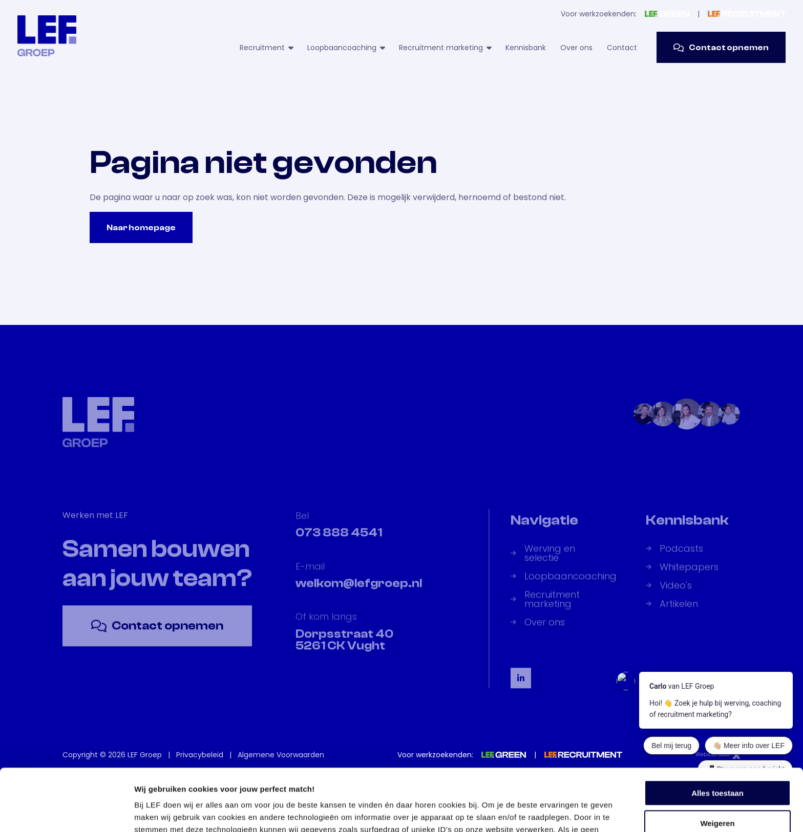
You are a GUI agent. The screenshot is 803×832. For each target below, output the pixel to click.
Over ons (576, 47)
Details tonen (158, 811)
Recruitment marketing (445, 47)
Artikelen (672, 612)
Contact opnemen (721, 47)
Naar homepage (141, 227)
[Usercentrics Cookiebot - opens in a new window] (66, 812)
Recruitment (266, 47)
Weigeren (717, 764)
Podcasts (674, 556)
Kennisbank (525, 47)
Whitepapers (682, 575)
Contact (622, 47)
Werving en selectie (543, 561)
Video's (669, 593)
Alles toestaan (717, 735)
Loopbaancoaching (346, 47)
